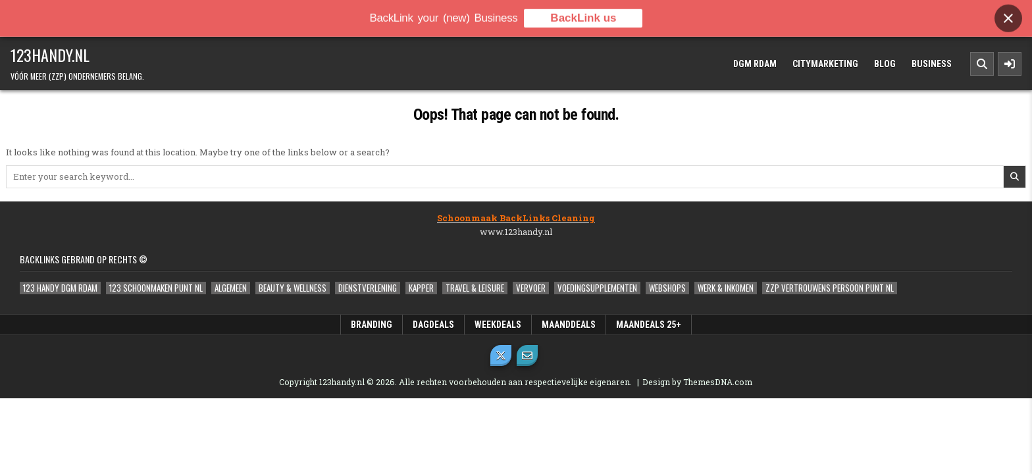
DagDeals (433, 324)
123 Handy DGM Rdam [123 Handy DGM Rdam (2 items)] (60, 288)
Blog (885, 64)
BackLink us (583, 15)
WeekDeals (498, 324)
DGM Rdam (755, 64)
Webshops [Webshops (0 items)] (667, 288)
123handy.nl (50, 54)
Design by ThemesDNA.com (697, 382)
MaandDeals (569, 324)
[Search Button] (982, 64)
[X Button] (500, 355)
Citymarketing (825, 64)
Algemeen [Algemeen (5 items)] (231, 288)
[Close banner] (1008, 15)
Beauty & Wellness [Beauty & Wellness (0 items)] (292, 288)
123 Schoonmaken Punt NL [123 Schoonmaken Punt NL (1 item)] (156, 288)
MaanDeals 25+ (648, 324)
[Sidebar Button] (1009, 64)
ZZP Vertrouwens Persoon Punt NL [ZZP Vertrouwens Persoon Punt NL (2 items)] (829, 288)
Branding (371, 324)
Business (932, 64)
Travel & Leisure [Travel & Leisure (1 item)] (475, 288)
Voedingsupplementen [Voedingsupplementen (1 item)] (597, 288)
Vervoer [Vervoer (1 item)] (531, 288)
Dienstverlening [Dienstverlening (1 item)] (367, 288)
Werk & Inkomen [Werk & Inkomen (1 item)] (726, 288)
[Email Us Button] (527, 355)
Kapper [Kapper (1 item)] (421, 288)
